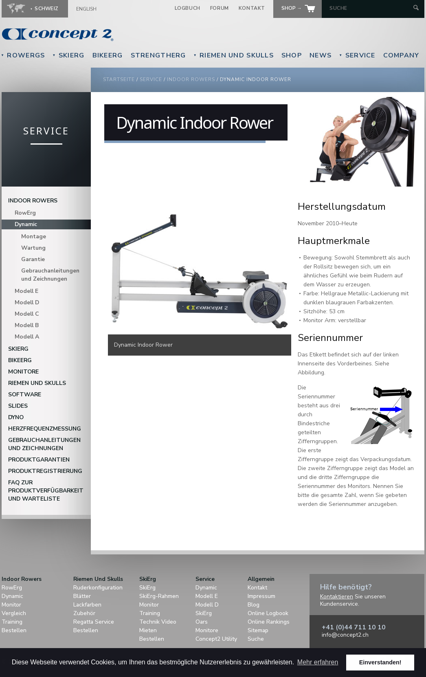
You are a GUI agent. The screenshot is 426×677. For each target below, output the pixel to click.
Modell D (27, 302)
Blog (253, 605)
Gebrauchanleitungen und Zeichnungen (50, 275)
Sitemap (258, 630)
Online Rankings (269, 622)
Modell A (27, 337)
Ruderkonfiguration (98, 587)
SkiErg (68, 55)
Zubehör (84, 613)
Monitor (11, 605)
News (321, 55)
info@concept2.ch (345, 635)
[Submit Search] (416, 8)
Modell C (27, 314)
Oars (201, 622)
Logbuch (187, 8)
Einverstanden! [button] (380, 662)
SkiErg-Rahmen (159, 596)
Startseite (119, 79)
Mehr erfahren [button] (317, 662)
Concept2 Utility (216, 639)
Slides (18, 406)
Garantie (33, 259)
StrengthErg (158, 55)
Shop (291, 55)
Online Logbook (268, 613)
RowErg (25, 213)
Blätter (82, 596)
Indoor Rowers (191, 79)
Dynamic (26, 224)
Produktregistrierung (45, 471)
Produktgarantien (39, 460)
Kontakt (252, 8)
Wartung (33, 248)
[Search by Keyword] (370, 8)
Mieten (148, 630)
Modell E (26, 291)
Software (24, 394)
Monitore (23, 372)
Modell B (27, 325)
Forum (219, 8)
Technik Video (157, 622)
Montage (33, 236)
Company (401, 55)
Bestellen (14, 630)
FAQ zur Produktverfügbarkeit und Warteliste (45, 491)
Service (357, 55)
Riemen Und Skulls (233, 55)
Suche (256, 639)
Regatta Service (93, 622)
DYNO (16, 417)
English (86, 9)
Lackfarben (87, 605)
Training (12, 622)
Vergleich (14, 613)
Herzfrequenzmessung (44, 429)
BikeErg (107, 55)
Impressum (261, 596)
